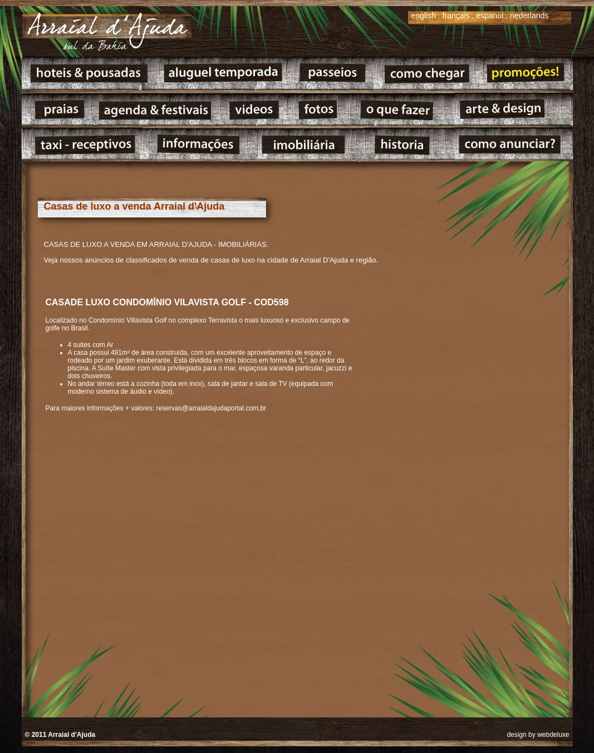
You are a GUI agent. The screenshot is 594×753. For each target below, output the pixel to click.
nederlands (529, 15)
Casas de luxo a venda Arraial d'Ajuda (134, 206)
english (423, 15)
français (456, 15)
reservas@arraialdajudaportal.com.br (211, 408)
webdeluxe (553, 735)
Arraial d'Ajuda (71, 735)
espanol (489, 15)
